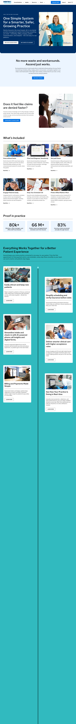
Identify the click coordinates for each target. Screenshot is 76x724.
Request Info (55, 2)
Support (64, 2)
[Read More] (6, 171)
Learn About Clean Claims (12, 120)
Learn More (9, 300)
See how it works (38, 78)
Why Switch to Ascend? (27, 42)
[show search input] (70, 3)
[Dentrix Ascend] (7, 2)
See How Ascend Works (11, 42)
